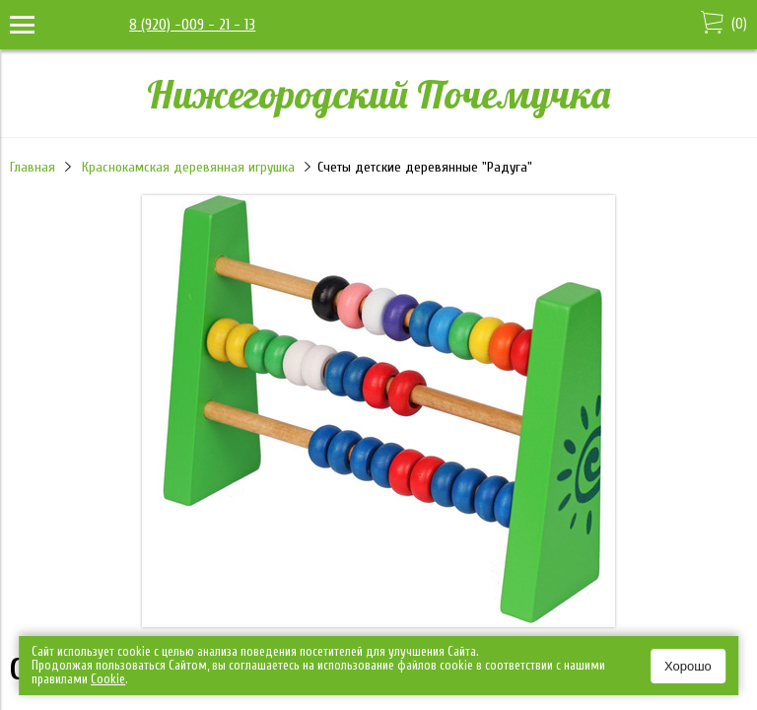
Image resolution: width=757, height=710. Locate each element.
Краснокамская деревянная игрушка (188, 167)
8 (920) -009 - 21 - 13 (192, 25)
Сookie (108, 679)
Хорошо (688, 666)
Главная (32, 167)
